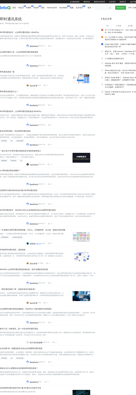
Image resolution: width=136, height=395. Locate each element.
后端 (41, 14)
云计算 (87, 14)
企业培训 (112, 2)
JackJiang (34, 185)
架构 (60, 14)
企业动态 (4, 14)
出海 (34, 14)
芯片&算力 (51, 14)
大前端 (96, 14)
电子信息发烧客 (36, 386)
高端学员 (123, 2)
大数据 (68, 14)
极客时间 (87, 2)
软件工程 (78, 14)
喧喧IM (32, 274)
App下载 (133, 2)
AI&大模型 (25, 14)
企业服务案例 (74, 2)
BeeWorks (34, 51)
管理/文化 (106, 14)
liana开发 (33, 96)
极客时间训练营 (99, 2)
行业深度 (14, 14)
